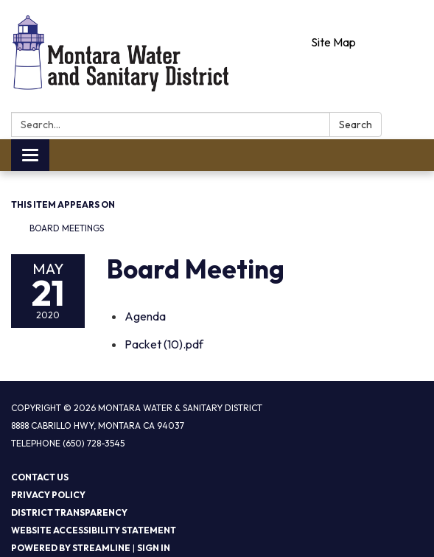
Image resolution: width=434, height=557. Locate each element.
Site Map (333, 42)
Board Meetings (66, 228)
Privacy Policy (48, 494)
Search (355, 124)
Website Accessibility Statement (93, 530)
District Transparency (69, 512)
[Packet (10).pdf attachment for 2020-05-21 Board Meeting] (164, 344)
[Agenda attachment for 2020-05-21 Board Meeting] (145, 316)
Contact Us (40, 477)
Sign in (153, 547)
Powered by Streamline (70, 547)
